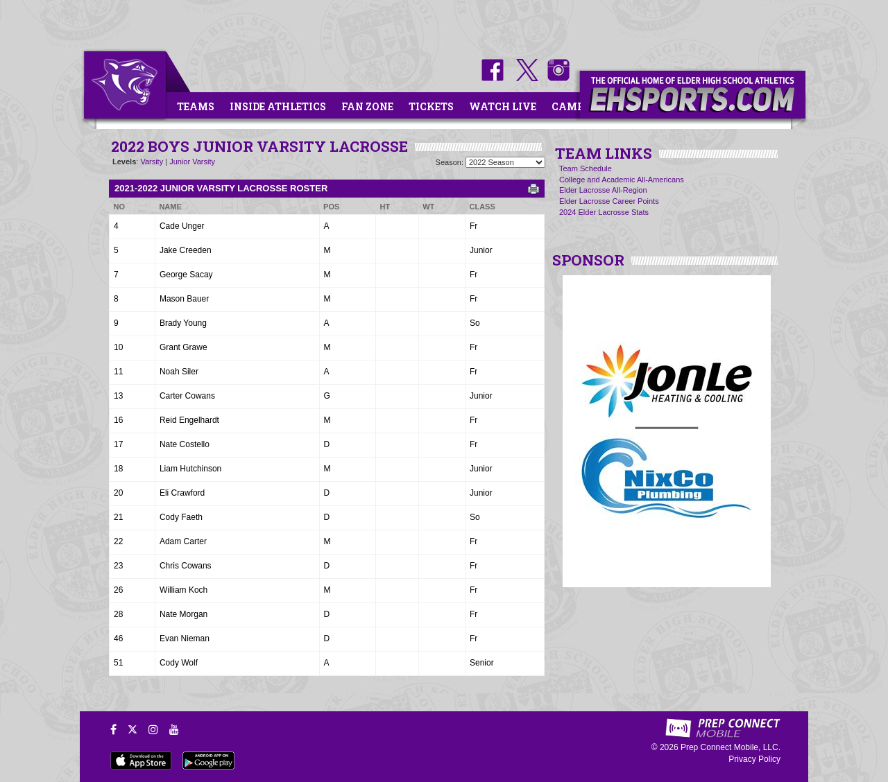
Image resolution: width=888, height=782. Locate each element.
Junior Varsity (192, 161)
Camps (571, 106)
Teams (195, 106)
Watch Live (502, 106)
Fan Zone (367, 106)
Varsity (151, 161)
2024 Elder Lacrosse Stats (604, 212)
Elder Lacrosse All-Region (603, 190)
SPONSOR (588, 260)
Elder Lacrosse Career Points (609, 201)
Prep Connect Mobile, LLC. (730, 747)
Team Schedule (585, 168)
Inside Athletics (278, 106)
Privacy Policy (754, 759)
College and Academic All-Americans (621, 179)
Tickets (431, 106)
